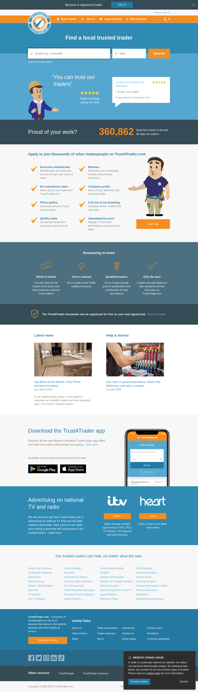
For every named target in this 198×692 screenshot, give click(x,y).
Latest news (43, 335)
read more (92, 444)
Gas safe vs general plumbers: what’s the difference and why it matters (133, 383)
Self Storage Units (74, 585)
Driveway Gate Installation (78, 581)
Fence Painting (72, 568)
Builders (104, 572)
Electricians (34, 577)
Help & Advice (117, 335)
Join (122, 4)
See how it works (47, 640)
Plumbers (69, 572)
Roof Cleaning (36, 581)
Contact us (128, 633)
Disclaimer (153, 633)
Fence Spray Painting (112, 568)
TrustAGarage (66, 673)
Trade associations (107, 628)
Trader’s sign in (162, 12)
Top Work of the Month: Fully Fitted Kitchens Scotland (57, 383)
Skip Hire (33, 590)
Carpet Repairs (72, 599)
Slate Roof (142, 594)
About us (77, 628)
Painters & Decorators (112, 577)
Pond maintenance (146, 590)
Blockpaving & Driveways (150, 599)
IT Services (34, 594)
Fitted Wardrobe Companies (79, 590)
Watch (117, 516)
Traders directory (106, 633)
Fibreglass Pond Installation (79, 594)
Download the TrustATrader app (66, 431)
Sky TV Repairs (36, 599)
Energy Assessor (109, 585)
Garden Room (144, 577)
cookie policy (154, 673)
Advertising (128, 628)
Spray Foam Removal (40, 568)
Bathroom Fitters (109, 599)
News (75, 639)
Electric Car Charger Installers (116, 581)
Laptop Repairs (108, 594)
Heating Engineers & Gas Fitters (118, 590)
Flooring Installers (146, 581)
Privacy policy (154, 628)
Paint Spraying (144, 568)
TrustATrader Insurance (96, 673)
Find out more (157, 314)
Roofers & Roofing (146, 572)
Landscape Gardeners (40, 572)
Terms (100, 639)
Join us (153, 224)
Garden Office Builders (40, 585)
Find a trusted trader (99, 38)
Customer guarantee (158, 639)
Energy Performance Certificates (154, 585)
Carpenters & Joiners (75, 577)
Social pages (129, 639)
